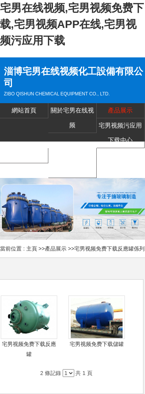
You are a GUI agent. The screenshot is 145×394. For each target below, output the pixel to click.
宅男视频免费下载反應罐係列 (109, 248)
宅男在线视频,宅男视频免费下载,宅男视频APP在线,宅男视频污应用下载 (72, 24)
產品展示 (56, 248)
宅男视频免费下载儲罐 (97, 344)
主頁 (31, 248)
